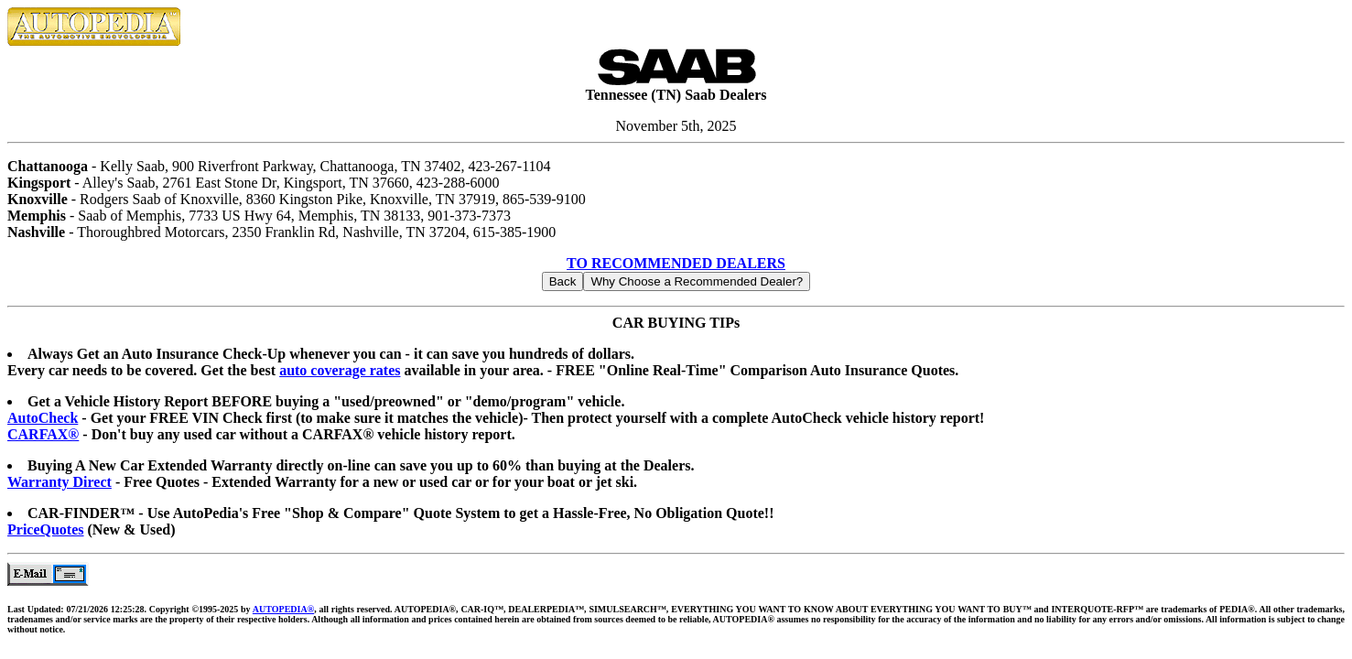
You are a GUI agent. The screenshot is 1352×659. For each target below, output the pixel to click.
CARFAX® (43, 434)
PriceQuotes (45, 529)
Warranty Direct (59, 482)
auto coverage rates (339, 370)
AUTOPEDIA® (283, 609)
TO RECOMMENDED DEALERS (676, 263)
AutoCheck (42, 418)
